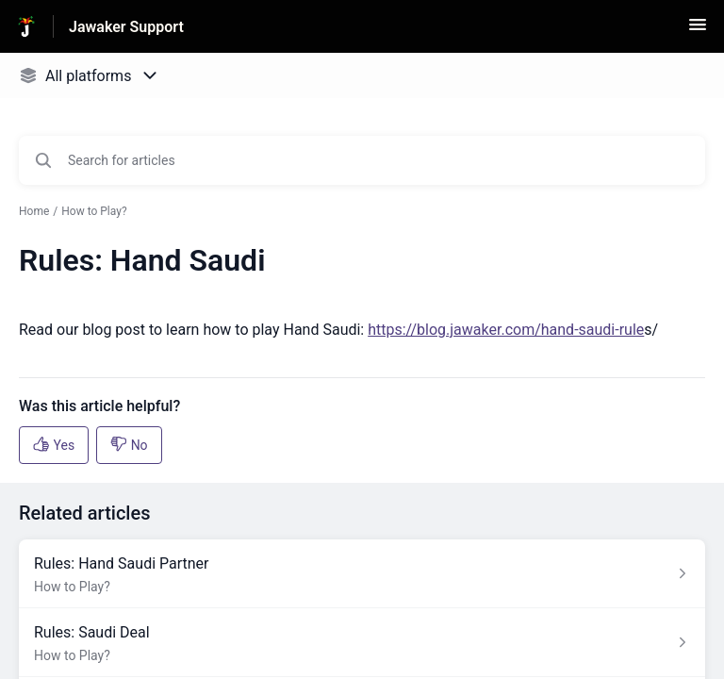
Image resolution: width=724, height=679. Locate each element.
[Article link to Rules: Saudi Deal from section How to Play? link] (362, 642)
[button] (697, 31)
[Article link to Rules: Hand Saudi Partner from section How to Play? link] (362, 573)
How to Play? (93, 211)
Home (34, 211)
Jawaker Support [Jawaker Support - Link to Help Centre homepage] (126, 27)
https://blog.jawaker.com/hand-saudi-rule (506, 330)
